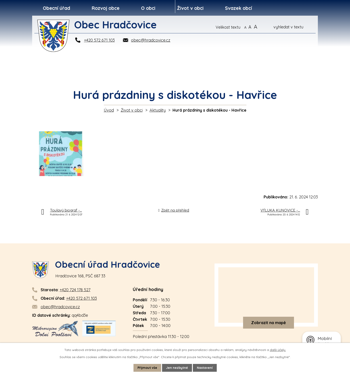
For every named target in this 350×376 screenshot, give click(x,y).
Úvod (109, 110)
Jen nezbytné (177, 368)
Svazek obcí (238, 8)
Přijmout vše (147, 368)
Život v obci (190, 8)
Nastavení (205, 368)
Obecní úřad (56, 8)
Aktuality (158, 110)
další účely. (278, 350)
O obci (148, 8)
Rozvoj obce (105, 8)
